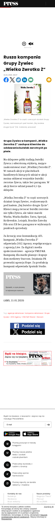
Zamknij (49, 507)
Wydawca (12, 499)
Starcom (40, 317)
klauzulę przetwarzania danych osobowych (24, 516)
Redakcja (12, 496)
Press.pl (40, 499)
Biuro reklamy (14, 501)
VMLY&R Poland (28, 317)
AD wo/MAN (42, 501)
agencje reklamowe (16, 313)
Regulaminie (6, 519)
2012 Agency (16, 317)
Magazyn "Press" (44, 496)
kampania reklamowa (34, 313)
